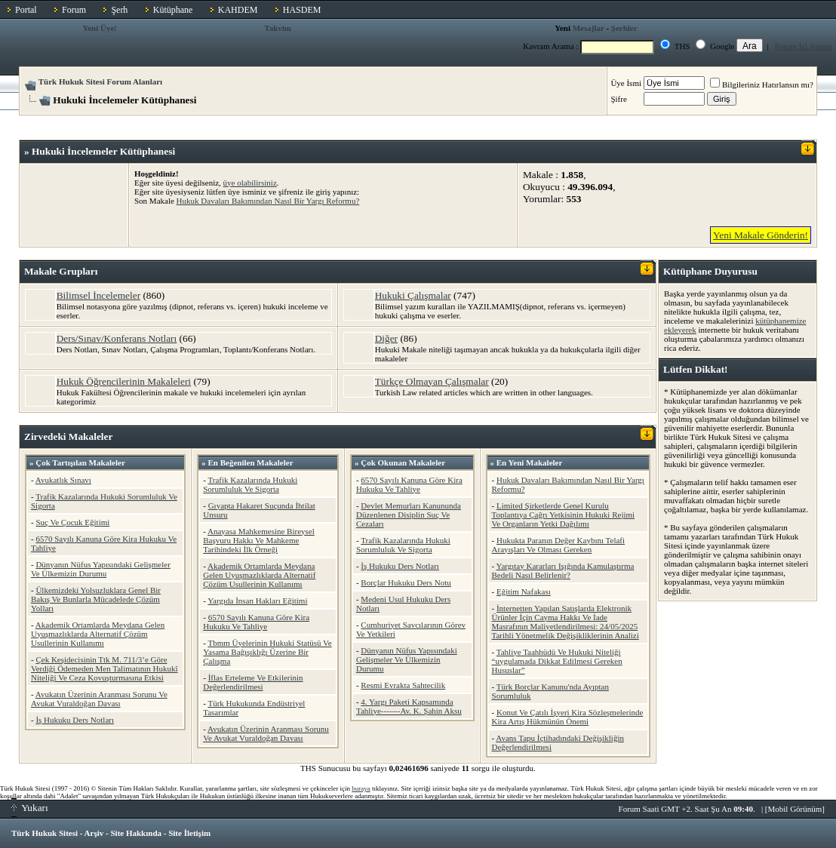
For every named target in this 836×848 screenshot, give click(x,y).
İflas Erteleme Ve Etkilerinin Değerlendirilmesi (253, 682)
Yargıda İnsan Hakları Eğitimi (257, 600)
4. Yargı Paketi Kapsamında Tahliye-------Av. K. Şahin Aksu (409, 706)
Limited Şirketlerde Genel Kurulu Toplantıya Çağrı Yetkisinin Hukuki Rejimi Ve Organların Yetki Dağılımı (563, 514)
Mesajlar (588, 27)
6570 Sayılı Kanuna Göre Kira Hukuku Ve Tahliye (256, 622)
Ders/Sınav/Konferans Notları (117, 338)
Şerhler (624, 27)
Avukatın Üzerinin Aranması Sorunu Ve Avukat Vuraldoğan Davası (99, 699)
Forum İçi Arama (803, 46)
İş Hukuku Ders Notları (74, 719)
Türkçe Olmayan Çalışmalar (432, 381)
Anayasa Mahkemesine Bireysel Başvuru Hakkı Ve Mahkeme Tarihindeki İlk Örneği (259, 540)
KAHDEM (238, 10)
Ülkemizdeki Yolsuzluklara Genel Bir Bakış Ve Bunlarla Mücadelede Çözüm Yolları (96, 599)
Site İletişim (189, 832)
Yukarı (29, 807)
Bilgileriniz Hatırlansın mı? (761, 84)
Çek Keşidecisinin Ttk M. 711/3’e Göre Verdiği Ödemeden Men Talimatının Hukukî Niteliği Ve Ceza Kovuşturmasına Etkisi (104, 668)
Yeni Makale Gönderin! (760, 235)
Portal (26, 10)
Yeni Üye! (100, 27)
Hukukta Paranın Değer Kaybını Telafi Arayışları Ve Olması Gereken (558, 545)
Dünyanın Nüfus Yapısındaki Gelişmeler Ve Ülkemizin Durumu (101, 569)
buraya (361, 788)
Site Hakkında (135, 832)
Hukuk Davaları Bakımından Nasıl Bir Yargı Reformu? (268, 200)
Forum (74, 10)
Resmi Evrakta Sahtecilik (403, 685)
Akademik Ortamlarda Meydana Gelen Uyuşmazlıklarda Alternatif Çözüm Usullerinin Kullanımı (97, 633)
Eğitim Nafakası (523, 591)
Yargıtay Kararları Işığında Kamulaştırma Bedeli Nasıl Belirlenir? (563, 570)
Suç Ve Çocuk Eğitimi (72, 522)
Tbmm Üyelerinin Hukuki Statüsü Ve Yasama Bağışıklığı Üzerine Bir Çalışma (267, 651)
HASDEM (302, 10)
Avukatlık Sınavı (63, 479)
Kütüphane (173, 10)
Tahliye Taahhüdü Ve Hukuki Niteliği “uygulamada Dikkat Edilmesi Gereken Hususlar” (557, 660)
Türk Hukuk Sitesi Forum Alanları (100, 81)
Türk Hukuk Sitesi (44, 832)
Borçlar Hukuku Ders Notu (405, 582)
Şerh (119, 10)
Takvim (277, 27)
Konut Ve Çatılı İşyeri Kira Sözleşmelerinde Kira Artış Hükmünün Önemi (568, 717)
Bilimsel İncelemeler (98, 295)
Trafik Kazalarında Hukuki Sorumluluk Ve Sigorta (250, 484)
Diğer (386, 338)
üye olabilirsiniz (250, 182)
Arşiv (94, 832)
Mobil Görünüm (795, 808)
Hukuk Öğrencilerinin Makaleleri (124, 381)
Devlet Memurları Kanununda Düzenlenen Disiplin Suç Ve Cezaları (408, 514)
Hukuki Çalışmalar (413, 295)
